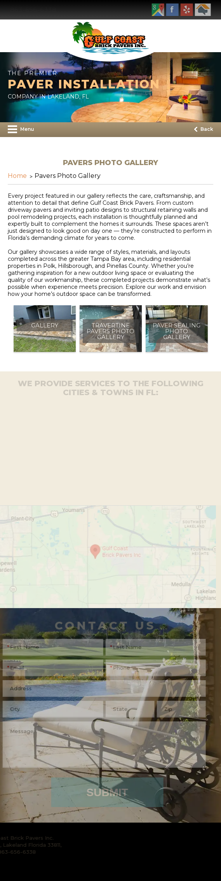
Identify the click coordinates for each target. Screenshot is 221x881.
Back (203, 129)
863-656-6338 (38, 10)
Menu (21, 129)
